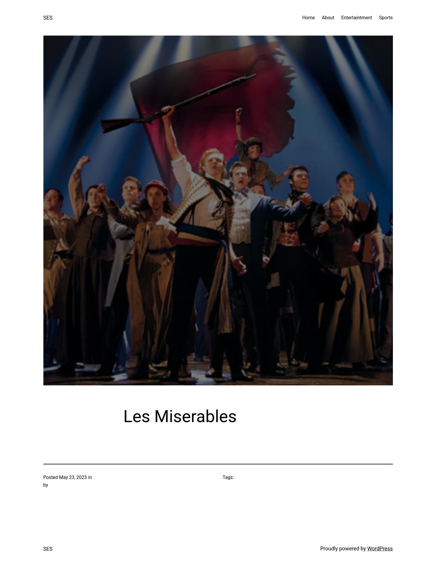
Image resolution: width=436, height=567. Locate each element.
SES (48, 18)
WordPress (380, 548)
